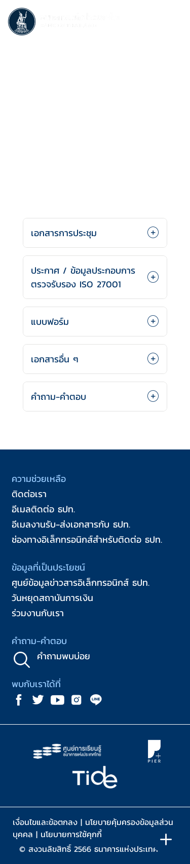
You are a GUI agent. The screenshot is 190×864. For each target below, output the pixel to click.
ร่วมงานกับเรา (38, 613)
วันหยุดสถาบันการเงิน (52, 598)
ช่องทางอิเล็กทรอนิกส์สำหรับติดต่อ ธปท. (87, 539)
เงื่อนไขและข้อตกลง (45, 822)
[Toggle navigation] (172, 23)
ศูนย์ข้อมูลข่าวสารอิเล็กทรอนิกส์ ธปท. (80, 582)
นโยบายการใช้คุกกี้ (71, 834)
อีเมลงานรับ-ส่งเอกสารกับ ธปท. (71, 524)
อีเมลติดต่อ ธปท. (43, 509)
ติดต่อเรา (29, 494)
